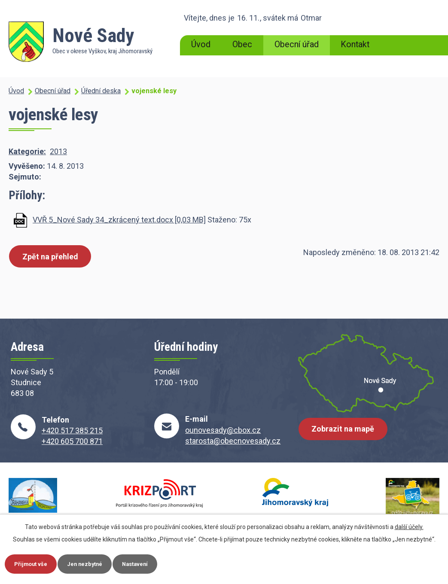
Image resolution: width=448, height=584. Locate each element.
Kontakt (355, 44)
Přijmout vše (34, 563)
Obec (242, 44)
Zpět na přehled (52, 257)
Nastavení (154, 563)
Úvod (200, 44)
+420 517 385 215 (72, 430)
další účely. (409, 525)
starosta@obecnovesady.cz (232, 440)
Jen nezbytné (96, 563)
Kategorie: (27, 151)
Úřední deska (101, 91)
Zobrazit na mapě (345, 433)
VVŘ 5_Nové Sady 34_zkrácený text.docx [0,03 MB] (119, 219)
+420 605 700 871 (72, 441)
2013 (58, 151)
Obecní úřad (296, 44)
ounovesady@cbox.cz (223, 430)
